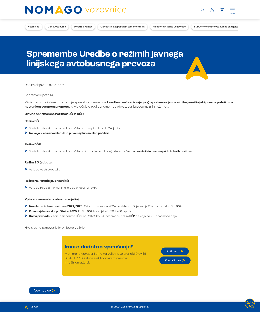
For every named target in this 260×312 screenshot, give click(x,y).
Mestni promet (83, 27)
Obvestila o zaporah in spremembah (122, 27)
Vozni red (33, 27)
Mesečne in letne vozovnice (169, 27)
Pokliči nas (175, 260)
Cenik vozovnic (57, 27)
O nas (35, 307)
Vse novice (44, 290)
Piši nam (175, 251)
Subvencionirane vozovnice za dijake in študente (223, 27)
